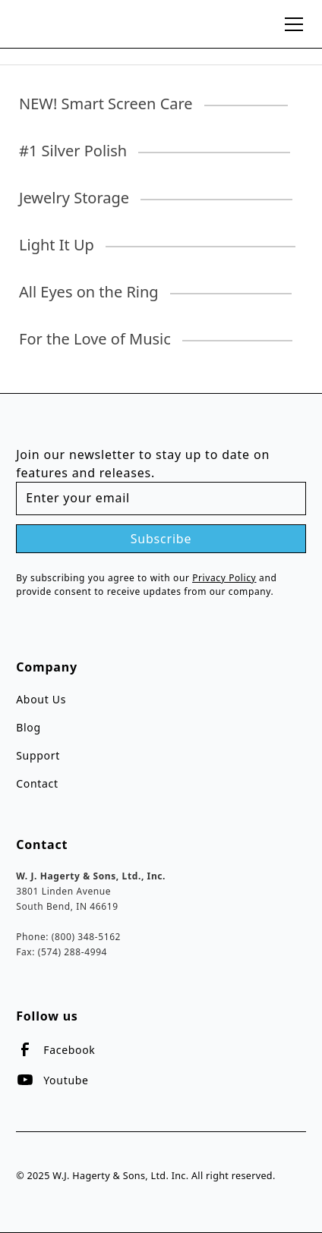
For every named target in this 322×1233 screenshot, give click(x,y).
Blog (28, 727)
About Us (41, 699)
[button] (291, 24)
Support (38, 755)
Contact (37, 783)
